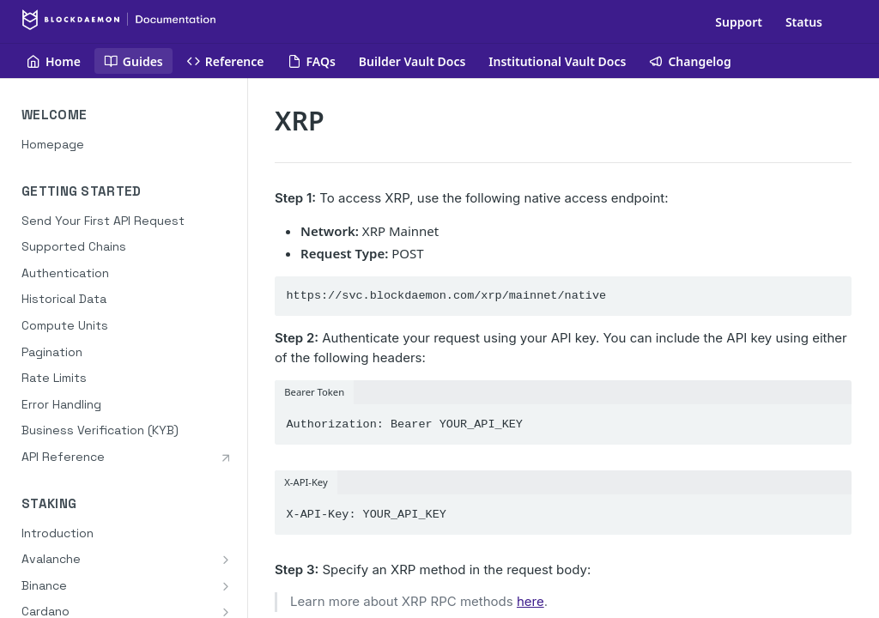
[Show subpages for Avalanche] (226, 559)
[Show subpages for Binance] (226, 586)
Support (738, 22)
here (530, 601)
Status (803, 22)
